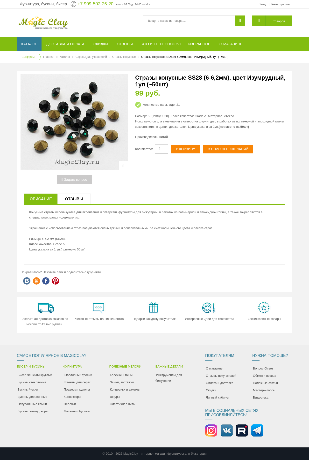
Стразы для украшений (91, 57)
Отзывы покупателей (221, 375)
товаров (279, 21)
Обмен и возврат (265, 375)
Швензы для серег (77, 382)
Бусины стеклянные (32, 382)
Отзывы (74, 199)
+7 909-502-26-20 (95, 3)
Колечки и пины (121, 375)
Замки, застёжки (122, 382)
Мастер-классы (264, 390)
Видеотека (260, 397)
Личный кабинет (218, 397)
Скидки (211, 390)
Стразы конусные (124, 57)
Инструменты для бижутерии (168, 378)
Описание (41, 199)
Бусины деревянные (32, 397)
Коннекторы (72, 397)
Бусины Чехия (28, 389)
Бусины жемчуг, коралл (34, 411)
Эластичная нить (122, 404)
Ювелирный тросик (78, 375)
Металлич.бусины (77, 411)
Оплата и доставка (219, 383)
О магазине (214, 368)
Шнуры (115, 397)
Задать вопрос (74, 179)
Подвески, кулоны (77, 389)
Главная (48, 57)
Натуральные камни (32, 404)
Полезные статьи (265, 383)
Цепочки (70, 404)
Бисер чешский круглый (35, 375)
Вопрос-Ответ (263, 368)
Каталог (65, 57)
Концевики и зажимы (125, 389)
